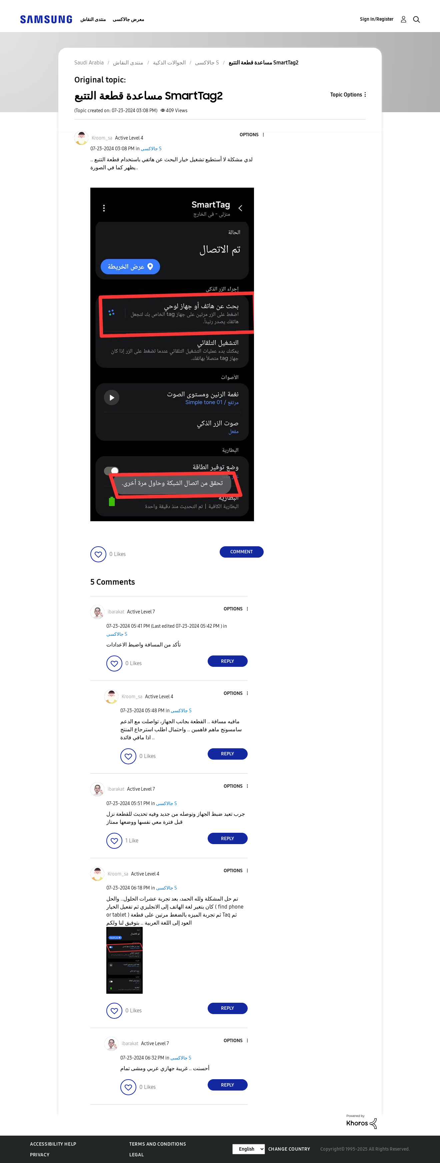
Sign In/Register (377, 19)
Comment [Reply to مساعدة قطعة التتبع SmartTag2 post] (241, 552)
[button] (252, 135)
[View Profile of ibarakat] (116, 612)
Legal (136, 1155)
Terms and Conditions (157, 1144)
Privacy (39, 1155)
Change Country (289, 1149)
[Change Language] (248, 1149)
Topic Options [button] (346, 94)
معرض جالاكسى (128, 19)
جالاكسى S (151, 149)
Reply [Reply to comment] (227, 661)
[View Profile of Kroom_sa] (102, 138)
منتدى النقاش (93, 19)
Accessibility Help (53, 1144)
